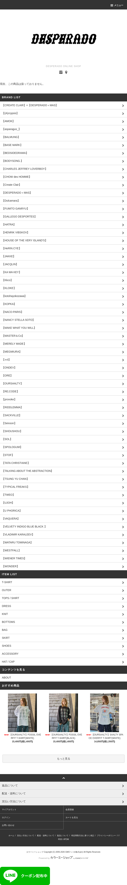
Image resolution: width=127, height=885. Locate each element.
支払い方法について (25, 835)
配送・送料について (45, 835)
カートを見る (71, 817)
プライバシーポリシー (106, 835)
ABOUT (6, 677)
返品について (62, 835)
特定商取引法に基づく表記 (82, 835)
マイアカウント (9, 809)
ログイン (6, 817)
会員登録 (69, 809)
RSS (60, 839)
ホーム (11, 835)
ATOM (66, 839)
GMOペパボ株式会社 (74, 852)
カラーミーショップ (34, 852)
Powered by (63, 858)
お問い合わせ (8, 825)
